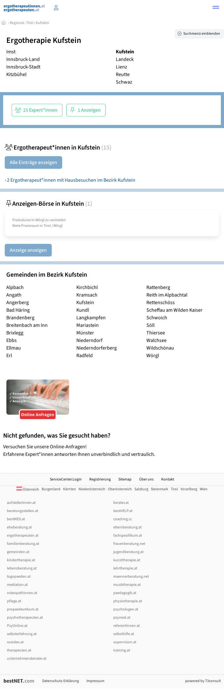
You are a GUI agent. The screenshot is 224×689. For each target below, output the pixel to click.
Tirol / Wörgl (53, 225)
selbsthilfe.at (123, 634)
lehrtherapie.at (125, 568)
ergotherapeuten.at (22, 535)
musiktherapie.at (127, 584)
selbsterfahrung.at (22, 634)
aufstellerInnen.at (21, 502)
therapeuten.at (19, 650)
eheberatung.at (19, 527)
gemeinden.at (18, 552)
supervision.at (124, 642)
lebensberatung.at (22, 568)
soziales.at (15, 642)
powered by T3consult (203, 681)
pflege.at (14, 601)
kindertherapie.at (21, 560)
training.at (121, 650)
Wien (204, 489)
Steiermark (159, 489)
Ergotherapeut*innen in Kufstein (58, 147)
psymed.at (121, 617)
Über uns (146, 479)
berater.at (121, 502)
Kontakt (167, 479)
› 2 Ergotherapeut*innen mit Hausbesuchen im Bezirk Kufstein (70, 180)
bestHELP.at (123, 511)
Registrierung (100, 479)
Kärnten (69, 489)
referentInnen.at (126, 625)
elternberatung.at (127, 527)
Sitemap (125, 479)
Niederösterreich (92, 489)
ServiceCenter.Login (66, 479)
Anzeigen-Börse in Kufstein (48, 203)
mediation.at (17, 584)
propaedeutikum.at (22, 609)
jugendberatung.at (128, 552)
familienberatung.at (23, 543)
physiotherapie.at (127, 601)
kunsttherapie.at (126, 560)
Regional (17, 23)
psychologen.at (125, 609)
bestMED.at (16, 519)
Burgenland (51, 489)
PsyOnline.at (17, 625)
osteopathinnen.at (22, 593)
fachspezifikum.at (127, 535)
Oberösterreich (120, 489)
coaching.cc (122, 519)
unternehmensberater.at (26, 658)
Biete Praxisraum (25, 225)
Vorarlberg (188, 489)
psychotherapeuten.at (25, 617)
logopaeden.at (19, 576)
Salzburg (141, 489)
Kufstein (42, 23)
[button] (215, 8)
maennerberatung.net (131, 576)
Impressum (95, 681)
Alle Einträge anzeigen (33, 162)
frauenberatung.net (129, 543)
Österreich (27, 489)
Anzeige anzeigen (28, 250)
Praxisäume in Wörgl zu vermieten (39, 220)
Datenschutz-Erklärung (60, 681)
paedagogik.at (124, 593)
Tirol (29, 23)
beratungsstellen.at (22, 511)
